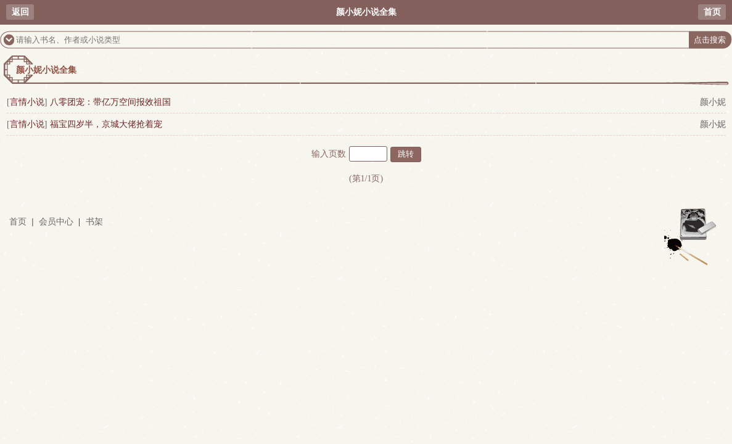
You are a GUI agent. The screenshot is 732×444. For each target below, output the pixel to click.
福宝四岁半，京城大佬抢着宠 (106, 124)
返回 (20, 12)
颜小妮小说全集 (46, 70)
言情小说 (27, 102)
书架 (94, 221)
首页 (712, 12)
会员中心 (56, 221)
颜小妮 (713, 102)
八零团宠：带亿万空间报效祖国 (110, 102)
